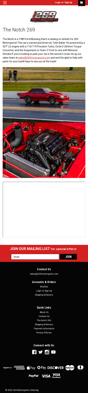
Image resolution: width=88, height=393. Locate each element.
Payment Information (44, 328)
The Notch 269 (44, 320)
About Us (44, 312)
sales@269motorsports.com (34, 57)
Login (57, 2)
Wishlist (44, 286)
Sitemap (35, 390)
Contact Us (44, 316)
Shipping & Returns (44, 295)
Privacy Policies (44, 332)
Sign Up (68, 2)
